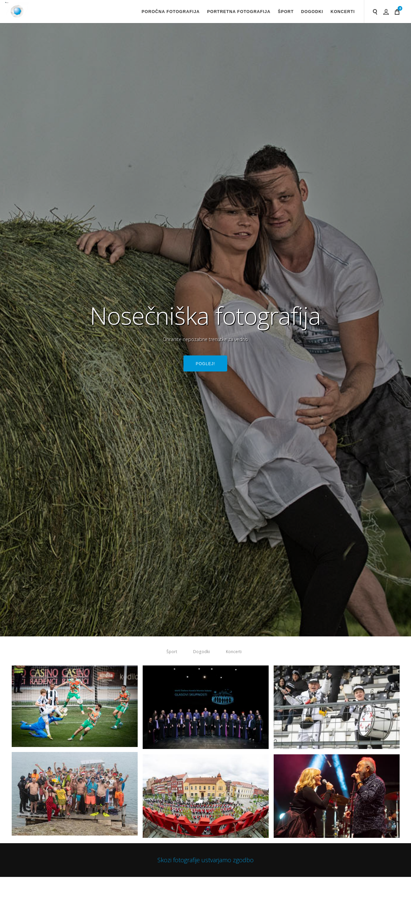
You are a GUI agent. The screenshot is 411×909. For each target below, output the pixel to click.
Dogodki (312, 11)
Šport (286, 11)
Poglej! (205, 364)
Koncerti (342, 11)
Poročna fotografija (171, 11)
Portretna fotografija (239, 11)
